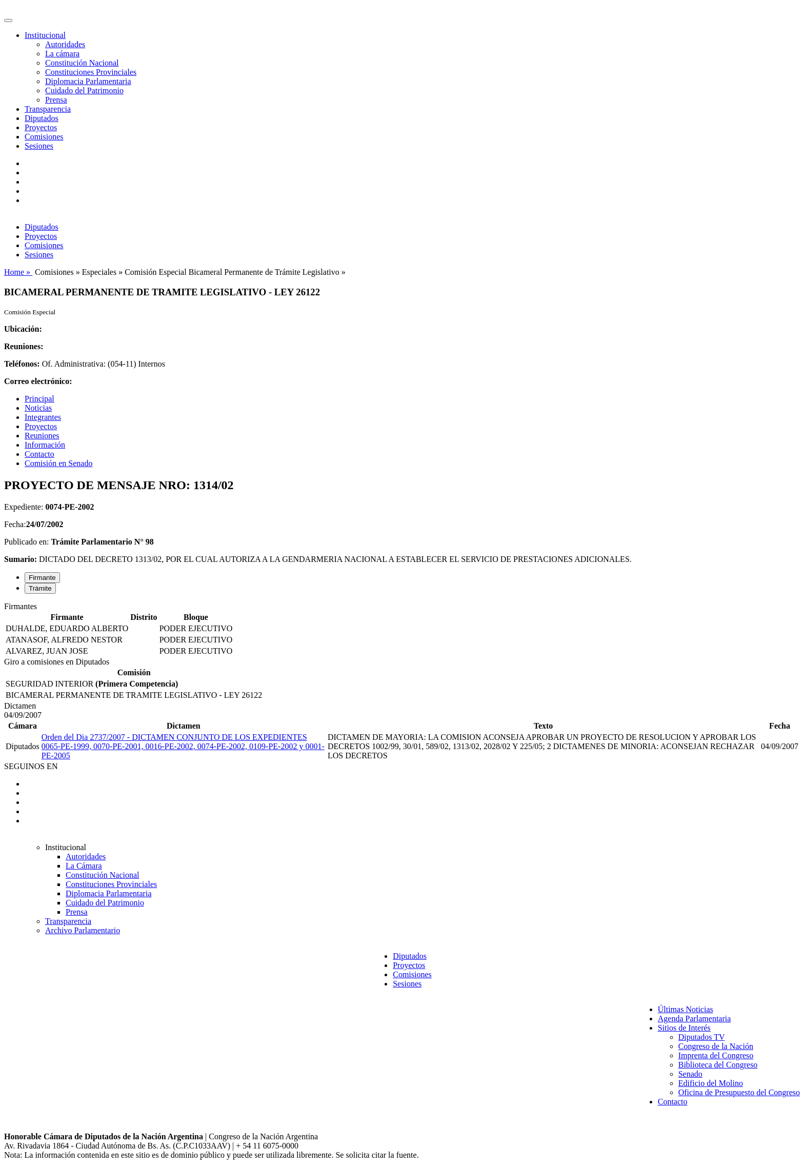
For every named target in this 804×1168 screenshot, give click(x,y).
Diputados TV (701, 1037)
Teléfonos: (22, 363)
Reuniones (42, 435)
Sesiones (39, 146)
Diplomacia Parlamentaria (88, 81)
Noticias (38, 408)
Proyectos (41, 127)
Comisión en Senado (58, 463)
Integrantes (43, 417)
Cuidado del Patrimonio (84, 90)
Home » (18, 272)
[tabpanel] (402, 629)
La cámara (62, 53)
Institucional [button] (45, 35)
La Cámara (84, 865)
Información (45, 444)
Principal (39, 398)
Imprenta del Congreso (716, 1055)
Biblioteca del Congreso (718, 1064)
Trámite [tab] (40, 588)
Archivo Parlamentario (82, 930)
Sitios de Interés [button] (684, 1027)
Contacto (39, 454)
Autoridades (65, 44)
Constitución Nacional (82, 62)
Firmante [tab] (42, 577)
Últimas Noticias (685, 1009)
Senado (690, 1074)
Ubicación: (23, 329)
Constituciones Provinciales (90, 72)
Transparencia (48, 109)
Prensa (56, 99)
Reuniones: (23, 346)
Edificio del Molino (710, 1083)
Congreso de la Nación (715, 1046)
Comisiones (44, 136)
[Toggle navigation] (8, 20)
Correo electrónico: (38, 381)
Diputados (41, 118)
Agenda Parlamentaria (694, 1018)
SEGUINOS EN (30, 766)
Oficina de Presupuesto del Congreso (739, 1092)
